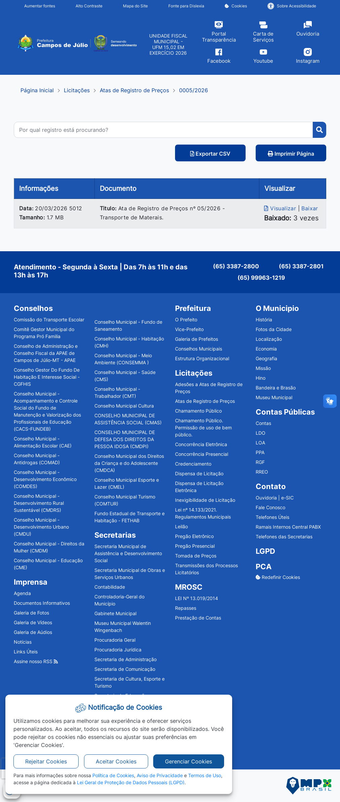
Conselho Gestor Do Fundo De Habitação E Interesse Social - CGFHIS (47, 377)
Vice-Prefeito (189, 329)
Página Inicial (37, 90)
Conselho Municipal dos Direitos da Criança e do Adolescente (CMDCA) (129, 463)
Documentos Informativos (42, 603)
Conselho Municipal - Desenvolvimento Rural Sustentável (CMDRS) (39, 503)
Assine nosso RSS (36, 661)
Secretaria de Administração (125, 659)
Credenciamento (193, 464)
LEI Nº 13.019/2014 (196, 598)
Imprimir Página (291, 153)
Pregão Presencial (195, 546)
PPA (260, 452)
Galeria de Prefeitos (196, 339)
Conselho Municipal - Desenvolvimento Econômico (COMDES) (45, 479)
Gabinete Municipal (115, 613)
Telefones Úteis (272, 517)
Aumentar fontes (39, 5)
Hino (260, 378)
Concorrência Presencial (201, 454)
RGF (260, 462)
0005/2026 (193, 90)
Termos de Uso (204, 775)
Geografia (266, 358)
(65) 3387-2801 (301, 266)
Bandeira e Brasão (276, 387)
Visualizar (281, 208)
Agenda (22, 593)
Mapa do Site (135, 5)
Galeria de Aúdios (33, 632)
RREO (262, 472)
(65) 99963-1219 (261, 277)
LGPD (265, 551)
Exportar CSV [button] (210, 153)
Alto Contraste (89, 5)
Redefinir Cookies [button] (278, 577)
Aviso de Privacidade (160, 775)
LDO (260, 433)
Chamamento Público (198, 411)
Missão (263, 368)
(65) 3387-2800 (236, 266)
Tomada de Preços (195, 555)
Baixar (309, 208)
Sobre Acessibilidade (291, 6)
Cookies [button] (236, 5)
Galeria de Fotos (31, 613)
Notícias (23, 642)
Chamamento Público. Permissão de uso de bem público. (203, 427)
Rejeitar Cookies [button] (46, 761)
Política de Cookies (113, 775)
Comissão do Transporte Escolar (49, 319)
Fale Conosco (270, 507)
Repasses (185, 608)
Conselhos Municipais (198, 349)
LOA (260, 442)
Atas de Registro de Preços (134, 90)
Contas (263, 423)
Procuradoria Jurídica (117, 649)
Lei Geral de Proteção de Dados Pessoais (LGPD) (130, 782)
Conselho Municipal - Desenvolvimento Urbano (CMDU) (41, 527)
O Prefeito (186, 319)
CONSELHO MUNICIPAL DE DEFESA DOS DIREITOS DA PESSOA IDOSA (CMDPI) (124, 439)
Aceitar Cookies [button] (116, 761)
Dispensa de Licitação (199, 473)
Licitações (77, 90)
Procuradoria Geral (114, 640)
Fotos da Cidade (274, 329)
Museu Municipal (274, 397)
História (264, 319)
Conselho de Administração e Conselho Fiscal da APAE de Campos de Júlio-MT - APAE (46, 353)
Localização (269, 339)
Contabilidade (109, 587)
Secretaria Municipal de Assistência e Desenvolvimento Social (128, 553)
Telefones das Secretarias (284, 536)
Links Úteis (26, 651)
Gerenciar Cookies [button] (188, 761)
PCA (263, 566)
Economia (266, 349)
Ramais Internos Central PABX (288, 527)
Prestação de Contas (198, 618)
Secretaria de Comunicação (124, 669)
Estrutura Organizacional (202, 358)
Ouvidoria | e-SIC (275, 497)
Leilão (181, 526)
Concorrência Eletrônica (201, 444)
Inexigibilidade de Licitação (205, 500)
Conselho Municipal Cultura (124, 406)
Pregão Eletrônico (194, 536)
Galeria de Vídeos (33, 622)
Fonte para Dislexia (186, 5)
